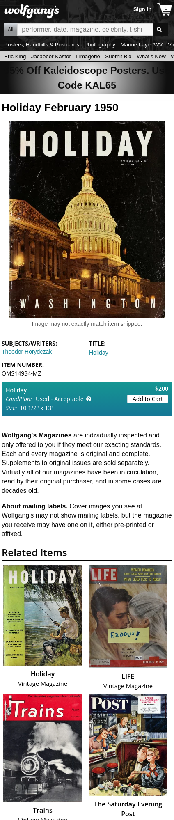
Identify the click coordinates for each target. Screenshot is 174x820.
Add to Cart (148, 399)
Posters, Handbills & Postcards (41, 44)
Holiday (98, 352)
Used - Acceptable (60, 399)
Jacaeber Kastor (51, 56)
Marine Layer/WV (141, 44)
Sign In (142, 9)
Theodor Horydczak (27, 351)
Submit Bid (118, 56)
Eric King (15, 56)
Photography (99, 44)
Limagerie (88, 56)
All (10, 29)
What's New (151, 56)
